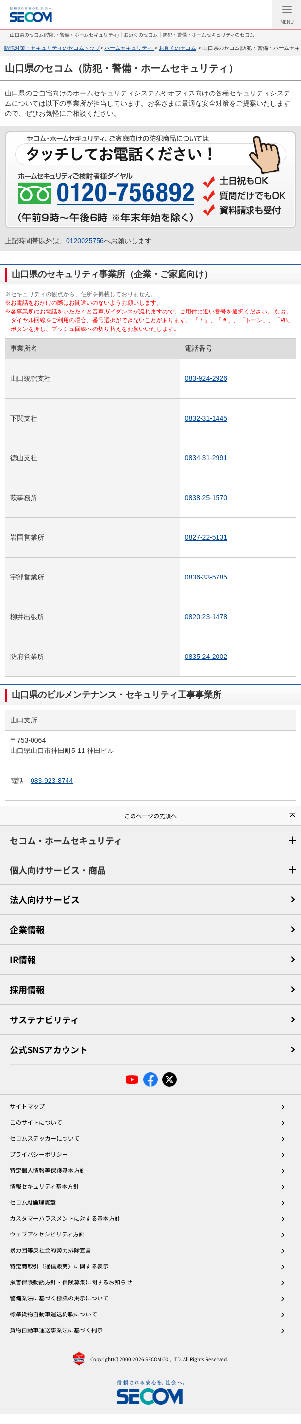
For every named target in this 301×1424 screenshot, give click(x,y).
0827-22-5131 (206, 537)
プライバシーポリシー (39, 1154)
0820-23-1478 (206, 617)
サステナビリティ (44, 1019)
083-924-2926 (206, 378)
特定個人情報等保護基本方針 (47, 1170)
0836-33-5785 (206, 577)
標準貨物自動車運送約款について (53, 1314)
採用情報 (27, 989)
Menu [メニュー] (287, 17)
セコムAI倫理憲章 (33, 1202)
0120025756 (85, 241)
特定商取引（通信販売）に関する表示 (59, 1266)
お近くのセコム (177, 48)
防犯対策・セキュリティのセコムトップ (52, 48)
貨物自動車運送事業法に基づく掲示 (56, 1330)
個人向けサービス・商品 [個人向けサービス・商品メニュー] (58, 869)
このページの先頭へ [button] (150, 816)
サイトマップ (27, 1106)
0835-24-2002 (206, 656)
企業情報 (27, 929)
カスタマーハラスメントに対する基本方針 (65, 1218)
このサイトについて (36, 1122)
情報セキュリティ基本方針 (44, 1186)
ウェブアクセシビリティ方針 (47, 1234)
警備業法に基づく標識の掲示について (59, 1298)
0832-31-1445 (206, 418)
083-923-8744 (52, 780)
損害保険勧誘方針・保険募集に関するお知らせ (71, 1282)
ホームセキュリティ (129, 48)
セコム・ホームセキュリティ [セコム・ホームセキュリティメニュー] (66, 840)
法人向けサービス (45, 899)
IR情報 (23, 959)
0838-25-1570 (206, 497)
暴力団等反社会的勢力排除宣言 (50, 1250)
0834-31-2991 (206, 458)
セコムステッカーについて (45, 1138)
